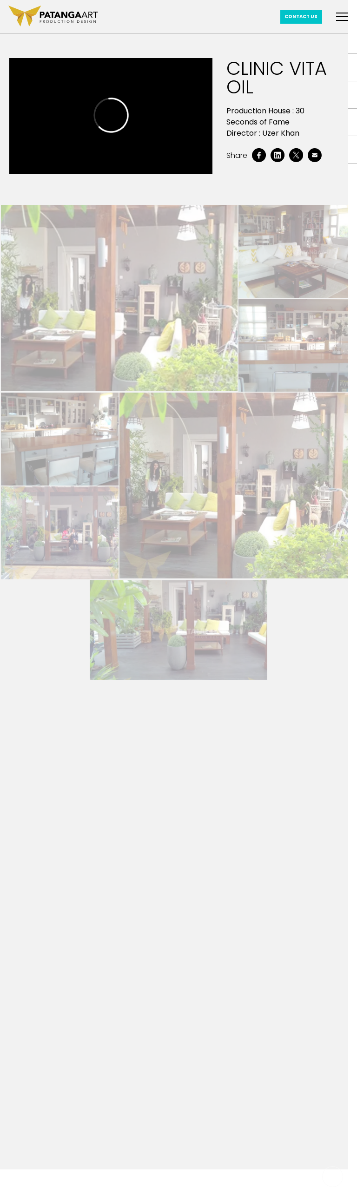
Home (330, 39)
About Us (337, 148)
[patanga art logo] (52, 14)
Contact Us (304, 15)
